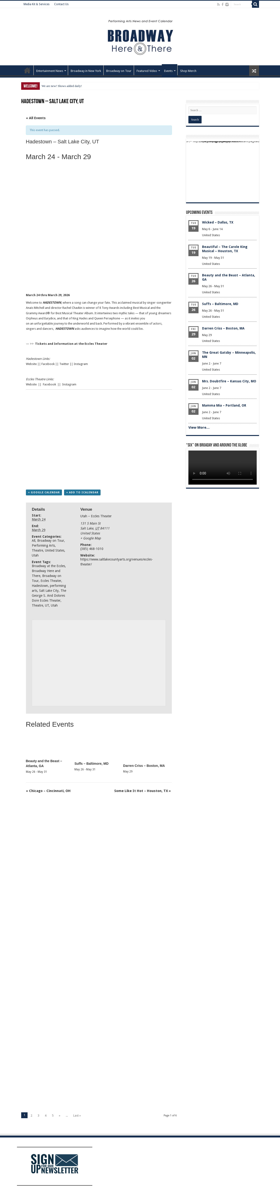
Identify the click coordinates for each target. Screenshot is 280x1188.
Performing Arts (43, 545)
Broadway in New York (86, 71)
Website (31, 364)
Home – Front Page (27, 70)
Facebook (48, 364)
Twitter (64, 364)
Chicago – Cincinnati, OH (48, 791)
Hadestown (40, 586)
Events (168, 71)
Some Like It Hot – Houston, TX (142, 791)
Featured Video (147, 71)
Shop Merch (188, 71)
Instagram (81, 364)
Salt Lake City (49, 590)
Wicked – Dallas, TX (217, 222)
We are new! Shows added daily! (62, 86)
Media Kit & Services (36, 4)
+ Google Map (90, 538)
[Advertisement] (99, 278)
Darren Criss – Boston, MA (144, 766)
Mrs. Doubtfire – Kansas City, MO (229, 381)
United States (54, 550)
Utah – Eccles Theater (96, 516)
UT (47, 605)
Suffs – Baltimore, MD (91, 763)
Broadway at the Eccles (48, 566)
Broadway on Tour (118, 71)
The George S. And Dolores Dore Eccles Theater (49, 595)
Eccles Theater (51, 581)
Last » (77, 1115)
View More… (199, 427)
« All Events (36, 118)
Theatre (37, 550)
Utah (35, 555)
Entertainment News (49, 71)
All (33, 540)
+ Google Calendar (44, 492)
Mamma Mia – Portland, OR (224, 405)
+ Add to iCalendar (82, 492)
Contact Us (61, 4)
